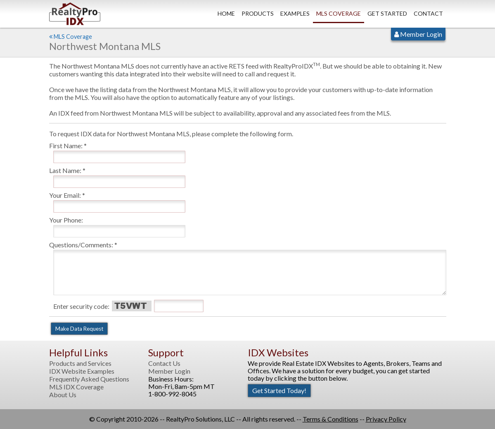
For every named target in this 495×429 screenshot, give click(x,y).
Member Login (418, 34)
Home (226, 13)
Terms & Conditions (330, 419)
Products (258, 13)
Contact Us (164, 363)
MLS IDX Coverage (76, 387)
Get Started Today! (279, 390)
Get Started (387, 13)
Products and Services (80, 363)
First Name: (66, 145)
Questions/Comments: (81, 245)
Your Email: (65, 195)
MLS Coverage (338, 13)
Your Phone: (66, 220)
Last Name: (65, 170)
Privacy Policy (386, 419)
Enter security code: (81, 306)
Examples (295, 13)
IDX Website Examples (81, 371)
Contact (428, 13)
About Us (62, 394)
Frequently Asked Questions (89, 379)
